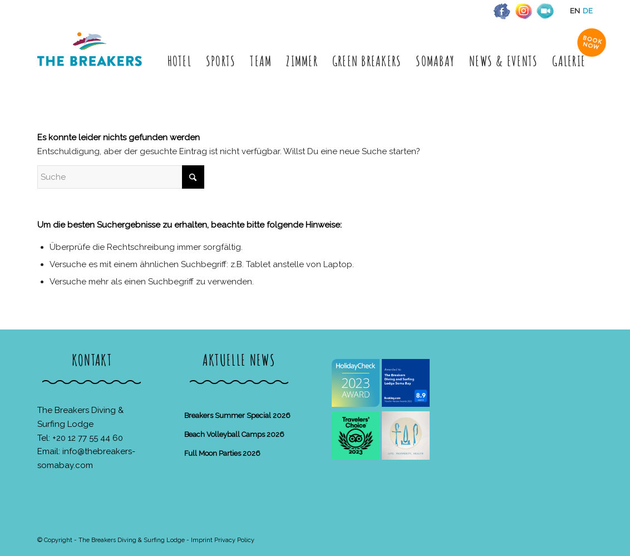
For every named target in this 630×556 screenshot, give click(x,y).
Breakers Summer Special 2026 (237, 415)
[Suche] (120, 177)
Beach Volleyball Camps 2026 (234, 434)
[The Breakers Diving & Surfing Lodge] (91, 61)
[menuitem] (179, 61)
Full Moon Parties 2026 (222, 453)
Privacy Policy (234, 540)
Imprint (202, 540)
